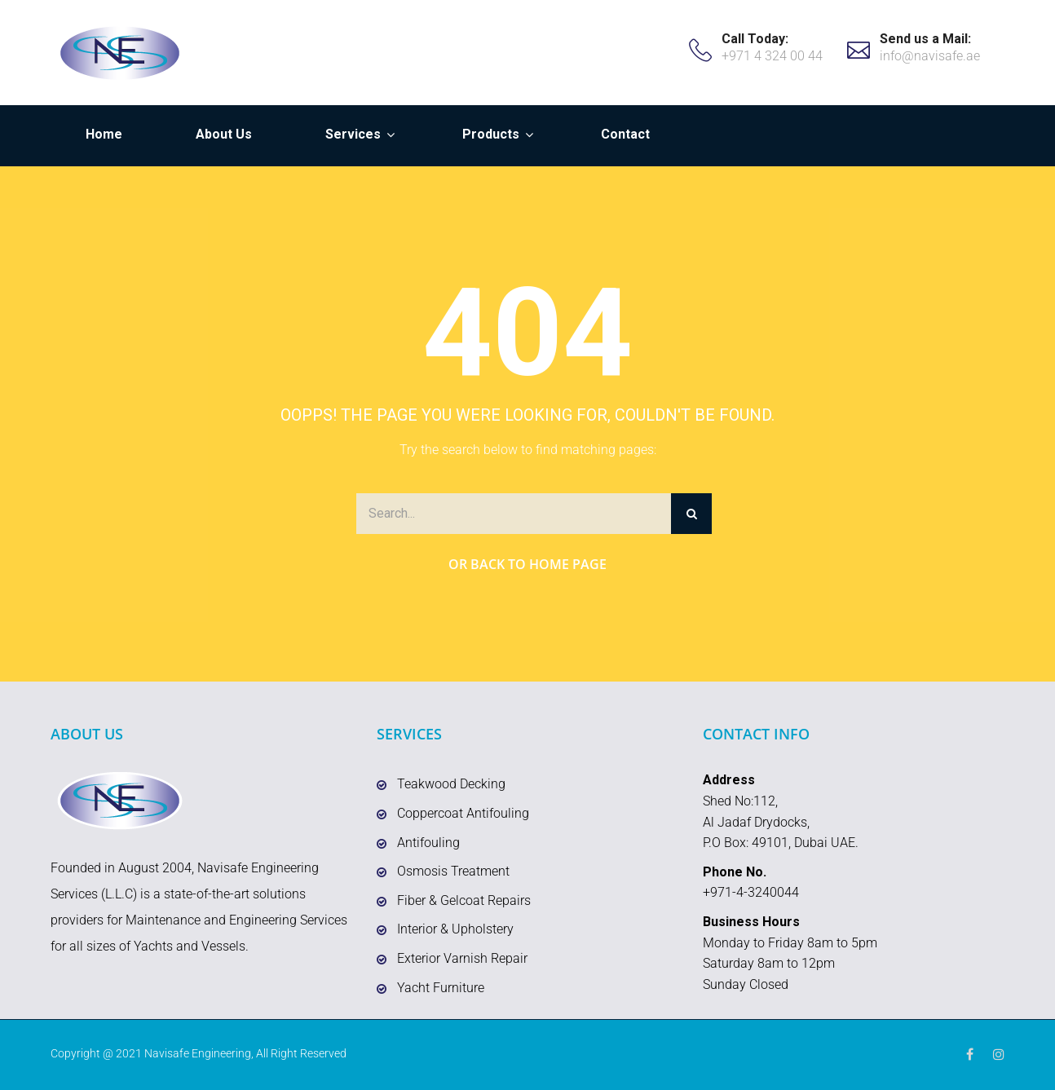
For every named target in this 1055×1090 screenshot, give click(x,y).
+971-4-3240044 (751, 892)
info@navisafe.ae (930, 56)
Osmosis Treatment (453, 871)
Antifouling (428, 842)
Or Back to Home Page (527, 564)
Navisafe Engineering (197, 1053)
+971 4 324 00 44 (772, 56)
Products (490, 134)
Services (353, 134)
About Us (224, 134)
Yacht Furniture (440, 987)
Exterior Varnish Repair (462, 958)
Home (104, 134)
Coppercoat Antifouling (463, 813)
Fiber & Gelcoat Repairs (464, 900)
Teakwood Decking (451, 784)
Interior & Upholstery (455, 929)
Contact (625, 134)
